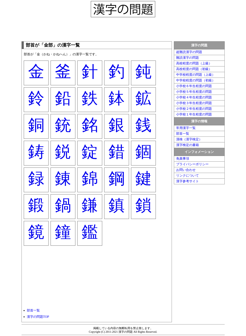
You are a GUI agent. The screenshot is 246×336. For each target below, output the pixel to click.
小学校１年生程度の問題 (194, 114)
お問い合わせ (186, 170)
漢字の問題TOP (38, 316)
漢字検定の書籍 (187, 145)
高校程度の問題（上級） (194, 63)
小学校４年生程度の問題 (194, 97)
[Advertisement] (123, 28)
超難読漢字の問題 (189, 52)
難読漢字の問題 (187, 57)
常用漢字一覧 (186, 128)
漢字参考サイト (187, 181)
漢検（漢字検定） (189, 139)
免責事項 (182, 158)
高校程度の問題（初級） (194, 69)
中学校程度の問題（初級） (195, 80)
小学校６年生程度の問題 (194, 86)
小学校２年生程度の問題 (194, 108)
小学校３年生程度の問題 (194, 103)
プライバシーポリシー (192, 164)
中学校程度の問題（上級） (195, 74)
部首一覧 (33, 310)
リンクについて (187, 175)
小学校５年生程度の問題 (194, 91)
